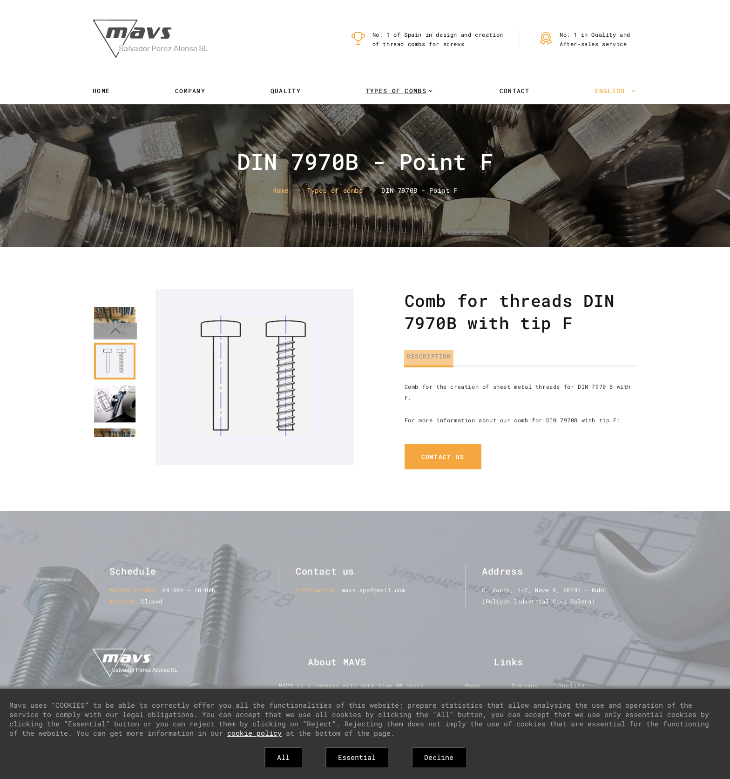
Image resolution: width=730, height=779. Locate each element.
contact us (443, 457)
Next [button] (115, 453)
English (612, 91)
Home (101, 91)
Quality (285, 91)
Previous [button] (115, 297)
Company (190, 91)
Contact (515, 91)
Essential (357, 757)
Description (427, 354)
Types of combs (396, 91)
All (283, 757)
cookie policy (254, 733)
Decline (438, 757)
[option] (254, 377)
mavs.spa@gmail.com (374, 590)
